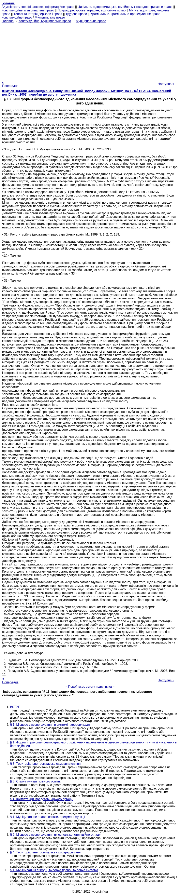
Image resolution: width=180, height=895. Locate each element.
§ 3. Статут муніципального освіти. (35, 781)
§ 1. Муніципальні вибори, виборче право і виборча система (54, 870)
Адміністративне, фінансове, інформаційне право (38, 6)
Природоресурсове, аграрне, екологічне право (91, 10)
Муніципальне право (50, 17)
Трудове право (76, 14)
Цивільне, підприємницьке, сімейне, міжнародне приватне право (125, 6)
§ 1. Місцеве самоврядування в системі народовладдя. (50, 724)
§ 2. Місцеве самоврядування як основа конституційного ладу (55, 834)
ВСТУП (15, 707)
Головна (8, 21)
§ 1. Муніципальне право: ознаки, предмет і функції (47, 817)
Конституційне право (17, 17)
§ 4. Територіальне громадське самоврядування (45, 852)
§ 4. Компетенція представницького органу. (41, 799)
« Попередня (10, 84)
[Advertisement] (90, 50)
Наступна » (166, 84)
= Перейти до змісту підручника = (90, 686)
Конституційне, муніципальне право (28, 10)
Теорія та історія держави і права (38, 14)
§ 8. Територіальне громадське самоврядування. (46, 763)
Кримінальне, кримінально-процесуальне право (125, 14)
